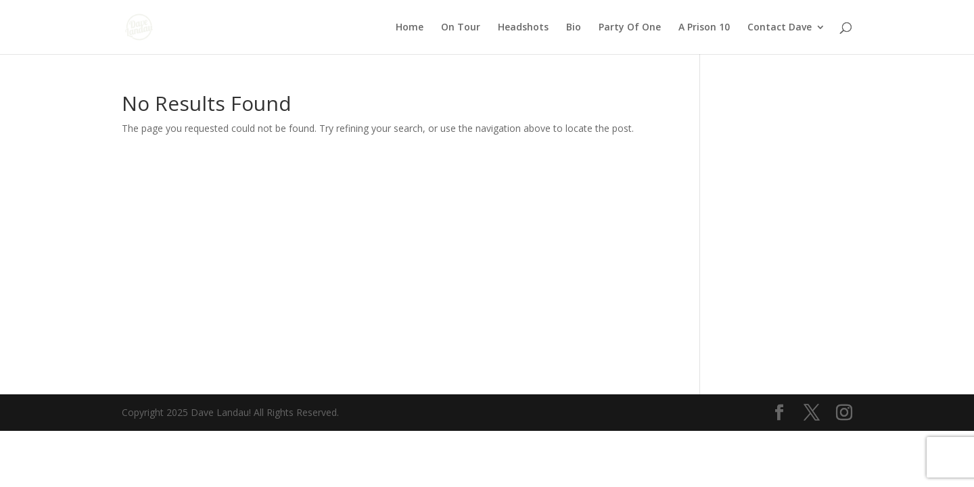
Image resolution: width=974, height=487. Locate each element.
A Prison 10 (704, 27)
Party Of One (630, 27)
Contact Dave (779, 27)
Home (409, 27)
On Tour (460, 27)
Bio (573, 27)
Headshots (523, 27)
